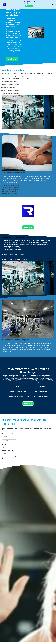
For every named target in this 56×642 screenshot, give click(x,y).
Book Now (29, 6)
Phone (8, 450)
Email (7, 445)
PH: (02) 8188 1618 (29, 2)
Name (7, 434)
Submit (9, 457)
